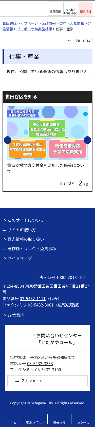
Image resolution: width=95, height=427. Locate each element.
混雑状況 (59, 422)
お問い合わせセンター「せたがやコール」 (59, 338)
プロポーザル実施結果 (34, 28)
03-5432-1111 (33, 298)
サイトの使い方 (22, 229)
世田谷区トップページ (20, 23)
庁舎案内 (16, 315)
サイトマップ (20, 258)
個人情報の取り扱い (26, 239)
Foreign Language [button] (70, 11)
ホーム (11, 422)
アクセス (83, 422)
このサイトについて (26, 220)
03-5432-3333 (40, 363)
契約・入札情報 (71, 23)
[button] (55, 9)
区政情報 (49, 23)
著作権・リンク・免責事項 (32, 248)
